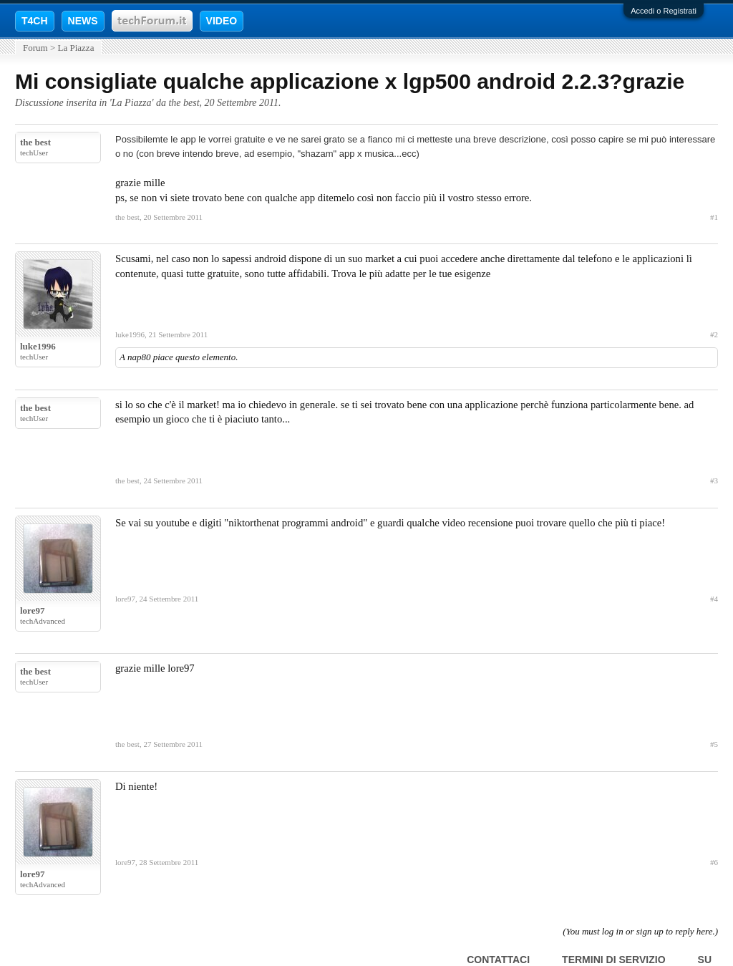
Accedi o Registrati (663, 10)
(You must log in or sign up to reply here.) (640, 931)
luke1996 (38, 346)
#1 (714, 217)
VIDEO (222, 20)
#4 (714, 598)
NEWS (83, 20)
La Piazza (132, 102)
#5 (714, 744)
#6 (714, 862)
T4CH (34, 20)
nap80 (139, 357)
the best (183, 102)
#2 (714, 334)
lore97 (32, 610)
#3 (714, 480)
